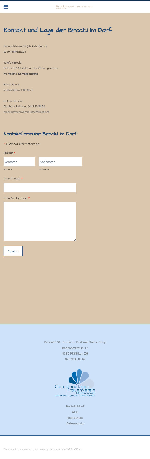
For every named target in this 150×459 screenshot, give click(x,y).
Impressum (75, 417)
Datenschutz (75, 423)
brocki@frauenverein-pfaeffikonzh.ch (27, 111)
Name (9, 152)
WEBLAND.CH (74, 449)
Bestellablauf (75, 406)
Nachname (44, 169)
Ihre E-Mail (13, 178)
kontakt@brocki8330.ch (18, 90)
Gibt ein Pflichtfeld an (21, 144)
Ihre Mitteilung (17, 198)
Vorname (8, 169)
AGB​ (75, 412)
